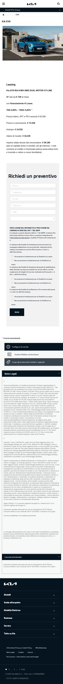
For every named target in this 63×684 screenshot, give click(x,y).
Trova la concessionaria (11, 338)
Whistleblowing (41, 648)
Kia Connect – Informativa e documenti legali (22, 657)
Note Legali (10, 652)
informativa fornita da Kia (19, 238)
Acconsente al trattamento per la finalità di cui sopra (31, 256)
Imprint (30, 652)
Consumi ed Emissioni (13, 557)
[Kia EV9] (33, 59)
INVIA (17, 312)
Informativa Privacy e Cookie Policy (19, 648)
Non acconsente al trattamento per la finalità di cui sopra (31, 262)
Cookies (21, 652)
